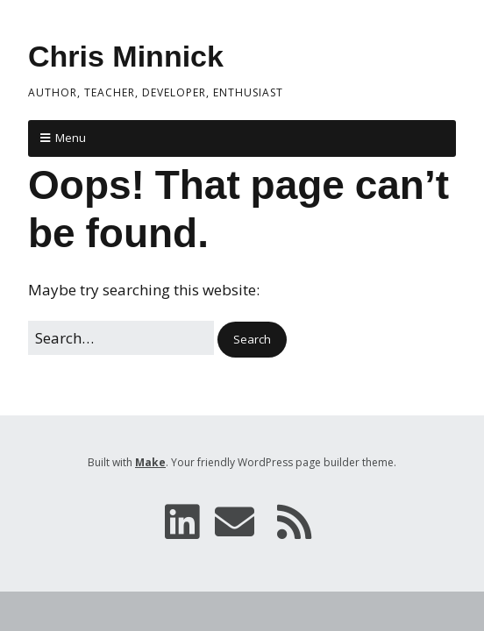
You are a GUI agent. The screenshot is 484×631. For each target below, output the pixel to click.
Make (150, 462)
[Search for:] (121, 338)
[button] (252, 340)
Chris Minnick (126, 56)
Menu (70, 137)
